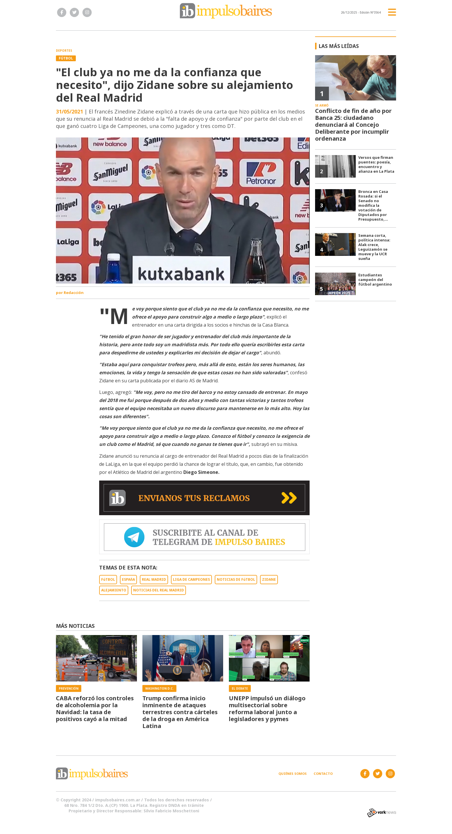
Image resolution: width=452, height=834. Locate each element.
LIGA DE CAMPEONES (191, 579)
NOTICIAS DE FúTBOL (236, 579)
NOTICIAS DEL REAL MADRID (158, 590)
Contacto (323, 773)
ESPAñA (128, 579)
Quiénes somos (292, 773)
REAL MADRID (154, 579)
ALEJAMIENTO (113, 590)
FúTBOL (108, 579)
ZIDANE (269, 579)
